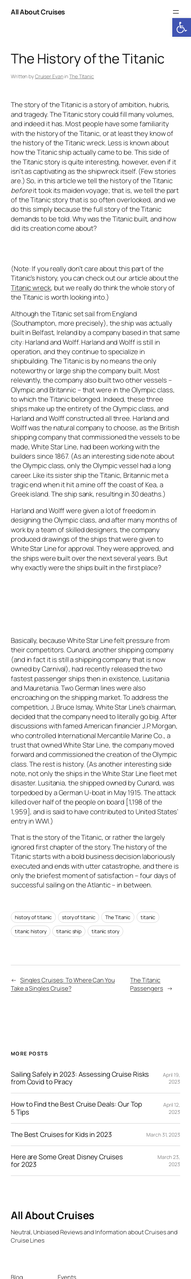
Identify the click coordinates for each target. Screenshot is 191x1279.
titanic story (105, 931)
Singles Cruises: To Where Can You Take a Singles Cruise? (63, 984)
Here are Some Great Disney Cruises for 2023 (67, 1160)
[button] (181, 27)
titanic (148, 917)
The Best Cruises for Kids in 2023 (61, 1134)
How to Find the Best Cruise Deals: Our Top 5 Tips (76, 1108)
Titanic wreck (31, 287)
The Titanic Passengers (146, 984)
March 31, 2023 (163, 1134)
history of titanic (33, 917)
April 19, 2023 (171, 1078)
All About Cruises (38, 12)
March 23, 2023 (168, 1161)
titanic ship (68, 931)
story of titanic (78, 917)
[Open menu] (176, 12)
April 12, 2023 (171, 1108)
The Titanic (81, 76)
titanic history (30, 931)
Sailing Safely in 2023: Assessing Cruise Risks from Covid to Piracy (80, 1078)
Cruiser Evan (49, 76)
